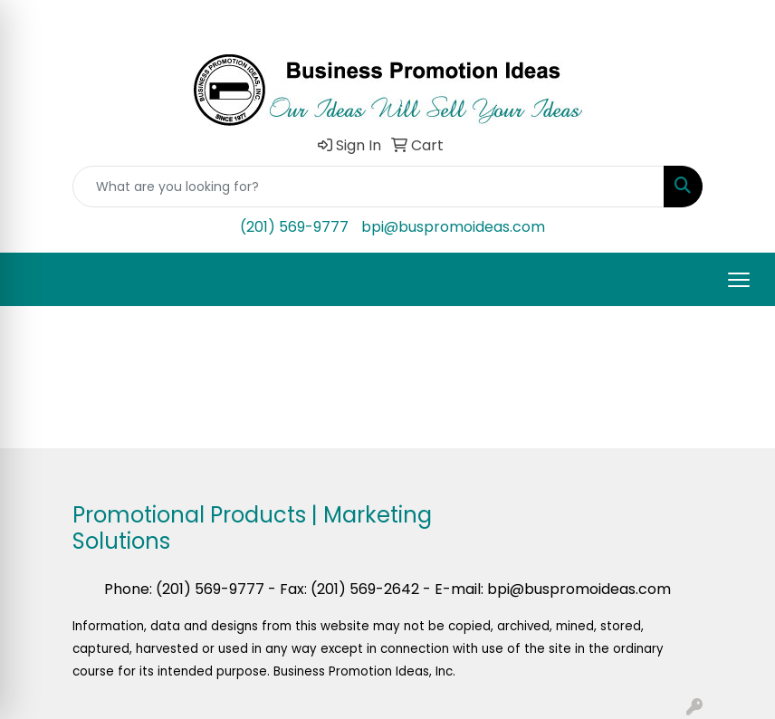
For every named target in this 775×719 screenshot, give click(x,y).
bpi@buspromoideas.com (453, 226)
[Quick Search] (368, 186)
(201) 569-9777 (294, 226)
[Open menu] (739, 280)
